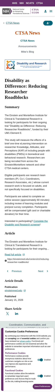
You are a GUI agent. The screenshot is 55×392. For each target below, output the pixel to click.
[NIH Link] (16, 11)
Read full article (15, 254)
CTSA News (13, 23)
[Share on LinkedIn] (16, 313)
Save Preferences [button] (42, 386)
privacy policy (25, 341)
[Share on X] (7, 313)
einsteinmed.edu (15, 290)
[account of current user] (45, 11)
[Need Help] (48, 23)
